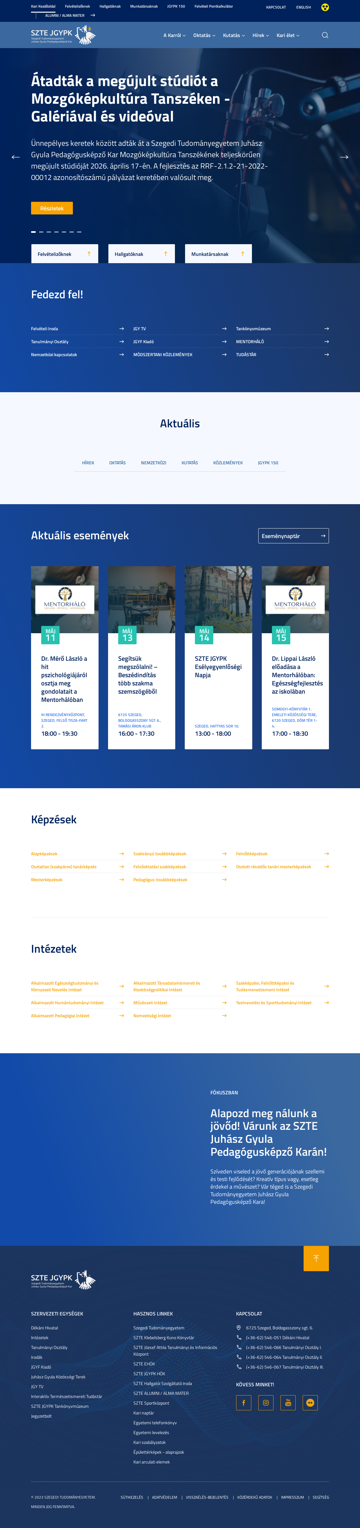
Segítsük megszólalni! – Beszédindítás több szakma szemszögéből (138, 675)
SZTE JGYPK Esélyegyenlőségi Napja (218, 666)
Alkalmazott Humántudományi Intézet (67, 1002)
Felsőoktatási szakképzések (159, 866)
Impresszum (292, 1497)
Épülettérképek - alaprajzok (158, 1452)
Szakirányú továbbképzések (159, 854)
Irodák (36, 1357)
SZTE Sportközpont (151, 1403)
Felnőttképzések (251, 854)
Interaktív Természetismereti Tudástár (66, 1396)
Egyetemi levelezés (151, 1432)
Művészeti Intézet (150, 1002)
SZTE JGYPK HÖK (149, 1373)
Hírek (258, 35)
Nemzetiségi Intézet (152, 1015)
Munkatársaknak (144, 6)
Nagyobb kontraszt (325, 7)
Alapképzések (44, 854)
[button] (15, 155)
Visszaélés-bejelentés (207, 1497)
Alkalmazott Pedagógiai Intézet (60, 1015)
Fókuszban (224, 1092)
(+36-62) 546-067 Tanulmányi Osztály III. (285, 1367)
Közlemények (228, 463)
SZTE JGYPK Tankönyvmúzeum (60, 1406)
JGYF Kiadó (143, 341)
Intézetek (39, 1337)
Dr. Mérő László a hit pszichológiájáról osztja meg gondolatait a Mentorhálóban (64, 679)
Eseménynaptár (281, 536)
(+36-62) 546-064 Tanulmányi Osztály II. (284, 1357)
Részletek (52, 208)
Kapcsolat (276, 7)
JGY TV (139, 328)
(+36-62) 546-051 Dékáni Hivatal (277, 1337)
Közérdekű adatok (254, 1497)
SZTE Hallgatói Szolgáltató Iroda (162, 1383)
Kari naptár (143, 1413)
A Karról (172, 35)
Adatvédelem (164, 1497)
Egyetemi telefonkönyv (155, 1423)
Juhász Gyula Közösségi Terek (58, 1377)
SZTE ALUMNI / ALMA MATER (161, 1393)
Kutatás (231, 35)
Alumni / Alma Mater (64, 15)
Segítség (321, 1497)
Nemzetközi (153, 463)
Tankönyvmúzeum (253, 328)
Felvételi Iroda (44, 328)
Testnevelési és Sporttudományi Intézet (274, 1002)
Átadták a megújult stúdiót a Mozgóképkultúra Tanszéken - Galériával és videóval (130, 98)
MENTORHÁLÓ (250, 341)
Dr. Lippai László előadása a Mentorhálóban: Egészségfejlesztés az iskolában (297, 675)
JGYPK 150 (176, 6)
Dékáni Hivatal (44, 1328)
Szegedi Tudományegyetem (158, 1328)
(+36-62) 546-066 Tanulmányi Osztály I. (284, 1347)
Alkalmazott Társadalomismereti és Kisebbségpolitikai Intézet (166, 986)
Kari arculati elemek (151, 1462)
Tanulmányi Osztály (49, 341)
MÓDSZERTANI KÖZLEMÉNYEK (162, 354)
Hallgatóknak (110, 6)
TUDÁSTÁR (246, 354)
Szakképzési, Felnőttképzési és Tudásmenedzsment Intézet (265, 986)
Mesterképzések (46, 879)
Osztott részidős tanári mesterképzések (273, 866)
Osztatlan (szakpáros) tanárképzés (64, 866)
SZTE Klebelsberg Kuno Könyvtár (163, 1337)
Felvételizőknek (77, 6)
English (303, 7)
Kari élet (286, 35)
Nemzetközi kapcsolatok (54, 354)
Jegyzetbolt (41, 1416)
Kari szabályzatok (149, 1442)
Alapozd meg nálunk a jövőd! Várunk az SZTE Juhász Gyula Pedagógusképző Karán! (268, 1132)
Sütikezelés (132, 1497)
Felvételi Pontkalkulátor (214, 6)
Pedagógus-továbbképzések (160, 879)
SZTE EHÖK (144, 1364)
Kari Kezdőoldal (43, 6)
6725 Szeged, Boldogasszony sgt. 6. (279, 1328)
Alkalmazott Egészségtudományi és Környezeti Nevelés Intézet (65, 986)
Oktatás (202, 35)
